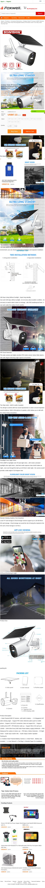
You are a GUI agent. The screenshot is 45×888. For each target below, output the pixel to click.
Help (29, 882)
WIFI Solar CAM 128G (13, 121)
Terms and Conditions (35, 881)
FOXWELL (13, 884)
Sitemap (25, 882)
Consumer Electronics (16, 21)
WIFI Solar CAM (12, 119)
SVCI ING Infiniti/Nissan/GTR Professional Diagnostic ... (9, 181)
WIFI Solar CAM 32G (23, 119)
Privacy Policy (27, 881)
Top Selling (14, 17)
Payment (14, 881)
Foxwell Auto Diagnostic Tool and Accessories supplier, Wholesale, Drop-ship (14, 8)
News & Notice (8, 881)
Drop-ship (20, 881)
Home (2, 18)
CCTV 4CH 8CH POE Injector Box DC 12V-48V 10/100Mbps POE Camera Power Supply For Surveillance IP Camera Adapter (34, 796)
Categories (6, 17)
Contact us (19, 882)
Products (7, 21)
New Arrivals (22, 17)
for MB (28, 17)
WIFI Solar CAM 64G (36, 119)
